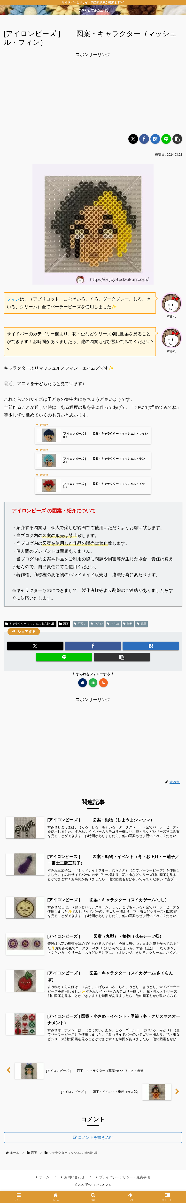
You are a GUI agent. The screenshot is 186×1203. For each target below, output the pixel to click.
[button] (177, 139)
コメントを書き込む (96, 1148)
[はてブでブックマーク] (155, 139)
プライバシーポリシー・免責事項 (123, 1188)
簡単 (141, 626)
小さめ (113, 626)
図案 (64, 626)
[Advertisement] (93, 92)
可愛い (80, 626)
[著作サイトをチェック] (82, 684)
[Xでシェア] (133, 139)
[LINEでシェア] (166, 139)
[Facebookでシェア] (144, 139)
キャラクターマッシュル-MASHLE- (30, 626)
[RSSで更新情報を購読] (103, 684)
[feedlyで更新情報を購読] (93, 684)
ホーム (42, 1188)
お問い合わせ (73, 1188)
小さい (97, 626)
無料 (128, 626)
